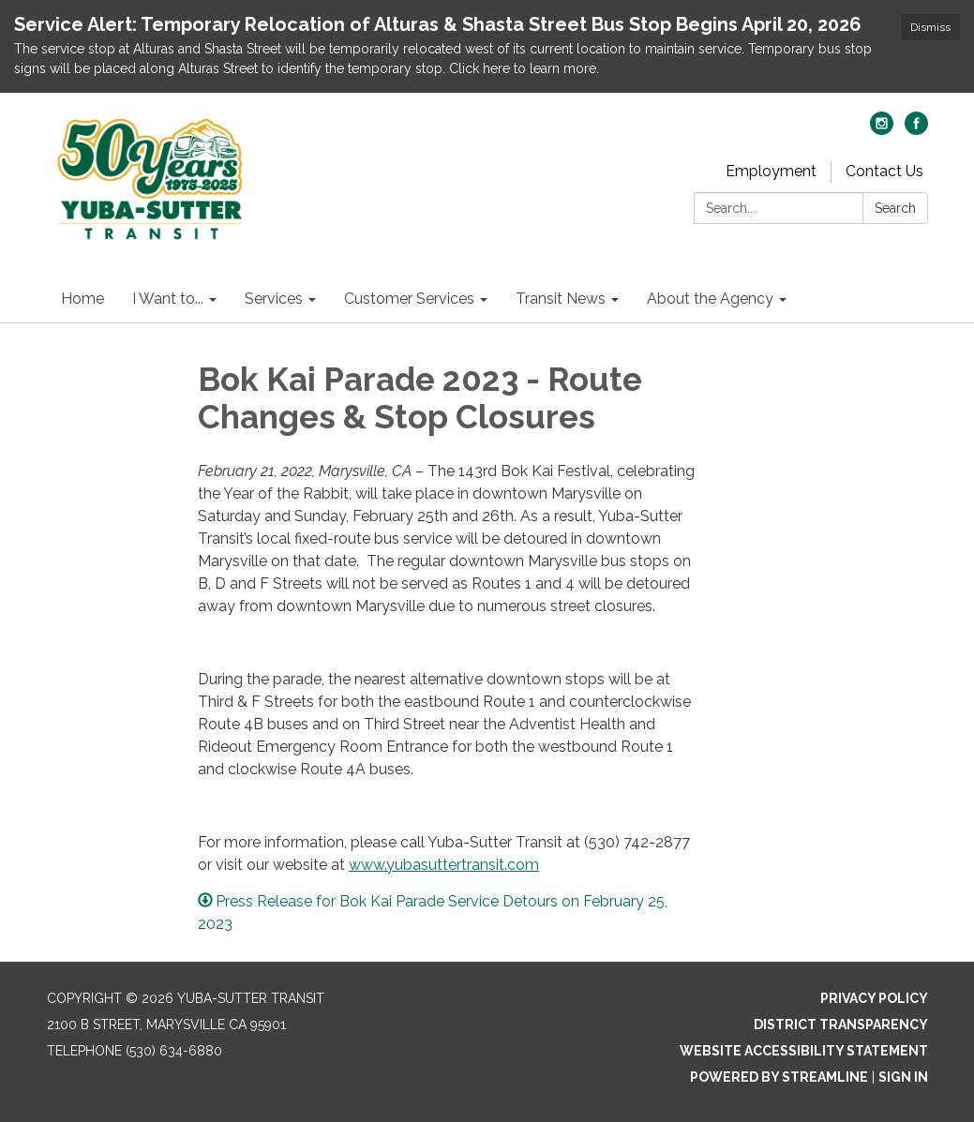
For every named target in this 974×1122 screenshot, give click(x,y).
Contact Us (884, 171)
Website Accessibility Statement (804, 1050)
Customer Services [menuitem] (409, 298)
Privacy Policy (874, 998)
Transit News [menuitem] (561, 298)
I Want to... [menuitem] (167, 298)
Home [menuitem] (82, 298)
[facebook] (916, 130)
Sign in (903, 1077)
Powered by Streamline (779, 1077)
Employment (771, 171)
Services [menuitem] (274, 298)
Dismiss (930, 27)
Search (895, 208)
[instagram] (881, 130)
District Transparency (841, 1024)
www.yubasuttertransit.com (444, 865)
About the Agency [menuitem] (710, 298)
